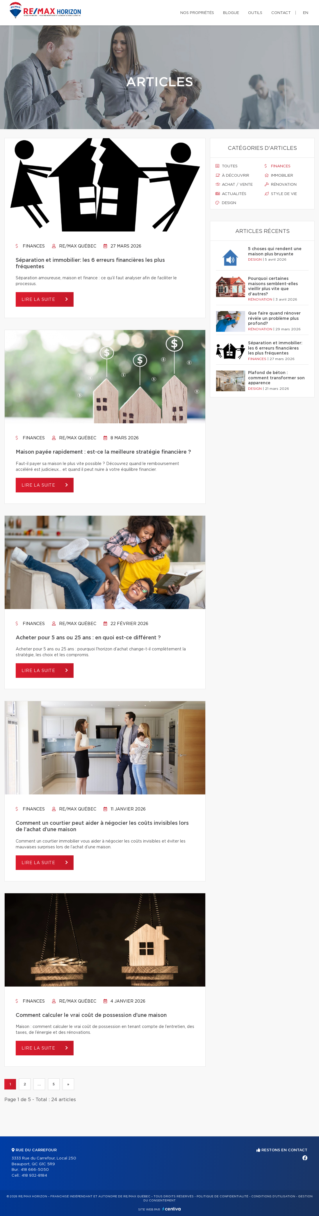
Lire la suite (39, 300)
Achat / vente (234, 185)
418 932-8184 (34, 1176)
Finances (30, 246)
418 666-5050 (35, 1170)
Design (225, 203)
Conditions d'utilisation (273, 1196)
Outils (255, 13)
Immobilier (279, 175)
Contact (281, 13)
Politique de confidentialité (222, 1196)
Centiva (171, 1209)
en (305, 13)
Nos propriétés (197, 13)
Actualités (230, 194)
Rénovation (281, 185)
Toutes (226, 166)
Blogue (231, 13)
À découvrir (232, 175)
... (39, 1084)
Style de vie (281, 194)
